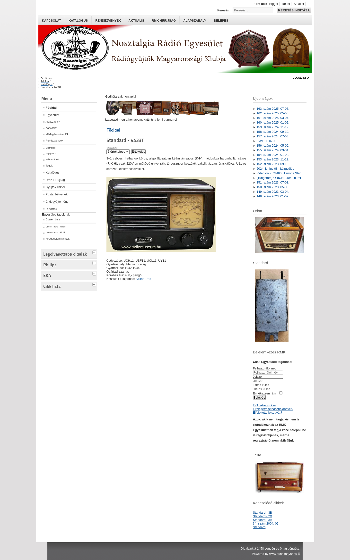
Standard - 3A (262, 520)
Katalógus (78, 20)
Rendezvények (108, 20)
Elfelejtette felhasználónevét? (273, 409)
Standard (259, 527)
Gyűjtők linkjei (55, 187)
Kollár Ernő (143, 279)
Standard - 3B (262, 512)
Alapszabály (194, 20)
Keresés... (224, 10)
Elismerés (51, 148)
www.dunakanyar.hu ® (284, 554)
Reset (286, 4)
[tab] (94, 251)
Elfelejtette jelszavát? (267, 412)
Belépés (221, 20)
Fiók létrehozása (264, 405)
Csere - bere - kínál (55, 232)
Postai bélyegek (57, 194)
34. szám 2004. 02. (266, 523)
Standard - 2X (262, 516)
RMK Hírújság (55, 180)
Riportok (51, 209)
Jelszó (257, 376)
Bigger (273, 4)
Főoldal (51, 107)
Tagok (49, 165)
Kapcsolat (51, 20)
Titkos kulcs (261, 385)
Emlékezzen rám (264, 393)
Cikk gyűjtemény (57, 201)
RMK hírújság (164, 20)
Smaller (299, 4)
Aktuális (136, 20)
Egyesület (52, 115)
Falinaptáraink (53, 159)
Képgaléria (51, 153)
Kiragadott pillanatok (58, 238)
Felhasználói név (264, 368)
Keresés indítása (294, 10)
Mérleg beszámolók (57, 134)
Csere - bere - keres (56, 227)
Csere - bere (53, 219)
